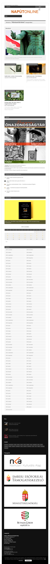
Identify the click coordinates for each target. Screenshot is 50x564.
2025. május (8, 266)
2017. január (29, 374)
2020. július (29, 260)
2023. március (8, 336)
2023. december (9, 312)
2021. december (9, 377)
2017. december (30, 344)
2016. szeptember (30, 385)
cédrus (18, 444)
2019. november (30, 282)
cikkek (15, 444)
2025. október (8, 252)
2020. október (29, 252)
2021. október (8, 382)
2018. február (29, 339)
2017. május (29, 363)
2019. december (30, 279)
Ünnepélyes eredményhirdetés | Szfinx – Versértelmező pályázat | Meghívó (21, 184)
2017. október (29, 350)
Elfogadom (28, 560)
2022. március (8, 368)
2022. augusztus (9, 355)
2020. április (29, 268)
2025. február (8, 274)
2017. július (29, 358)
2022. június (8, 360)
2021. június (8, 393)
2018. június (29, 328)
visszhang (42, 446)
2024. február (8, 306)
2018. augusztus (30, 322)
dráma (22, 444)
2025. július (8, 260)
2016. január (29, 406)
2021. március (8, 401)
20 (25, 237)
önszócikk (6, 448)
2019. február (29, 306)
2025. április (8, 268)
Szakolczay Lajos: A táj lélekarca (34, 76)
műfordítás (17, 446)
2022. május (8, 363)
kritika (41, 444)
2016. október (29, 382)
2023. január (8, 341)
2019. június (29, 295)
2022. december (9, 344)
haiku (31, 444)
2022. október (8, 350)
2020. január (29, 276)
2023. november (9, 314)
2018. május (29, 331)
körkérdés (6, 446)
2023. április (8, 333)
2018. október (29, 317)
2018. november (30, 314)
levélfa (10, 446)
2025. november (9, 249)
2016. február (29, 404)
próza (21, 446)
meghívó (13, 446)
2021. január (8, 406)
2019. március (29, 303)
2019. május (29, 298)
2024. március (8, 303)
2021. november (9, 379)
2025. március (8, 271)
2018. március (29, 336)
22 (36, 237)
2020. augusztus (30, 257)
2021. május (8, 396)
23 (42, 237)
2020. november (30, 249)
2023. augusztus (9, 322)
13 (25, 235)
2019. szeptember (30, 287)
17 (7, 237)
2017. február (29, 371)
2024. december (9, 279)
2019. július (29, 293)
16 (42, 235)
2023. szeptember (9, 320)
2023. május (8, 331)
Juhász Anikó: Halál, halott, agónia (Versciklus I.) (16, 180)
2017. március (29, 368)
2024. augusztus (9, 290)
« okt (6, 241)
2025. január (8, 276)
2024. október (8, 284)
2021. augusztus (9, 387)
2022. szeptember (9, 352)
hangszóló (34, 444)
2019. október (29, 284)
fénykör (28, 444)
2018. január (29, 341)
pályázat (25, 446)
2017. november (30, 347)
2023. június (8, 328)
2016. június (29, 393)
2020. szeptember (30, 255)
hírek (38, 444)
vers (35, 446)
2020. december (9, 409)
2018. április (29, 333)
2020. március (29, 271)
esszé (25, 444)
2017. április (29, 366)
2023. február (8, 339)
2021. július (8, 390)
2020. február (29, 274)
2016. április (29, 398)
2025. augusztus (9, 257)
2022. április (8, 366)
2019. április (29, 301)
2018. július (29, 325)
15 (36, 235)
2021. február (8, 404)
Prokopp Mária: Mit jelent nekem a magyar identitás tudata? (13, 103)
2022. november (9, 347)
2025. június (8, 263)
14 (30, 235)
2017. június (29, 360)
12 (19, 235)
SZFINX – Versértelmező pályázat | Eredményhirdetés (17, 187)
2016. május (29, 396)
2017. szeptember (30, 352)
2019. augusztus (30, 290)
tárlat (33, 446)
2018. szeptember (30, 320)
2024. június (8, 295)
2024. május (8, 298)
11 (13, 235)
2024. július (8, 293)
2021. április (8, 398)
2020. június (29, 263)
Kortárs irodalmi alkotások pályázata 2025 (15, 177)
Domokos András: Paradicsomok (13, 191)
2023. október (8, 317)
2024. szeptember (9, 287)
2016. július (29, 390)
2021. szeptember (9, 385)
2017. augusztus (30, 355)
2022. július (8, 358)
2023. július (8, 325)
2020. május (29, 266)
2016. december (30, 377)
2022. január (8, 374)
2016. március (29, 401)
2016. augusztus (30, 387)
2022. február (8, 371)
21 (30, 237)
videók (39, 446)
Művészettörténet (10, 64)
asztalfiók (6, 444)
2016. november (30, 379)
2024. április (8, 301)
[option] (25, 212)
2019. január (29, 309)
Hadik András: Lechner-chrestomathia (13, 76)
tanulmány (29, 446)
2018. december (30, 312)
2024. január (8, 309)
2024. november (9, 282)
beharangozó (11, 444)
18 (13, 237)
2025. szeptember (9, 255)
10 (7, 235)
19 (19, 237)
